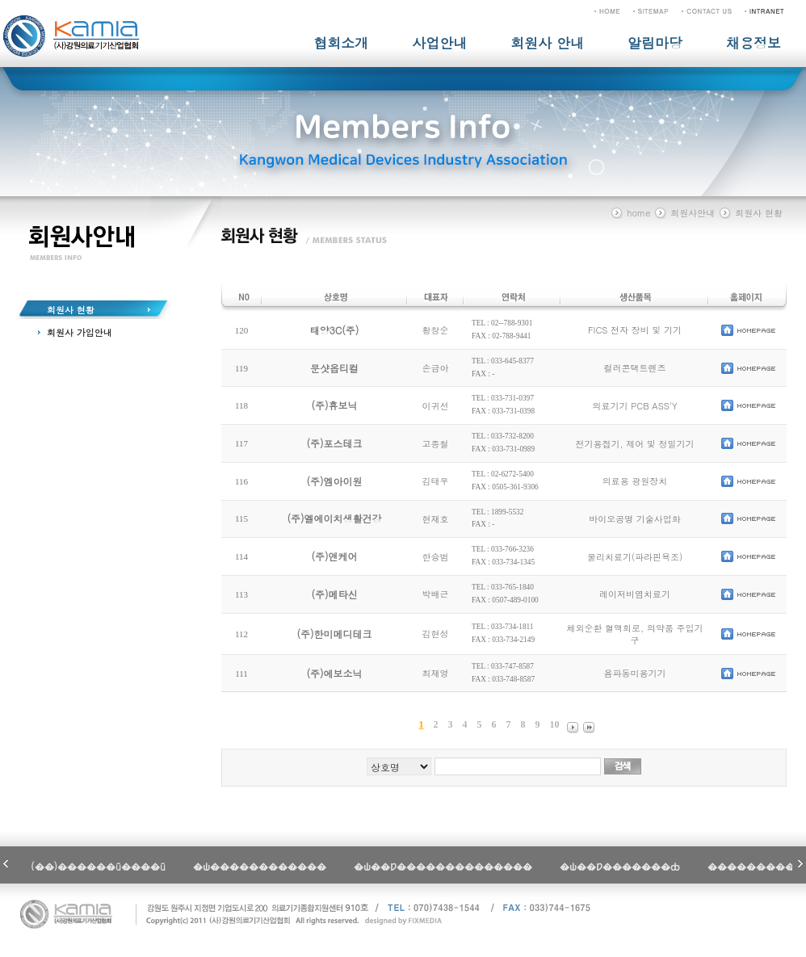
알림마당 (655, 42)
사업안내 (439, 42)
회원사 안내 (547, 42)
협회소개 (340, 42)
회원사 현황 (70, 310)
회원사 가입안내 (79, 332)
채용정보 (753, 42)
